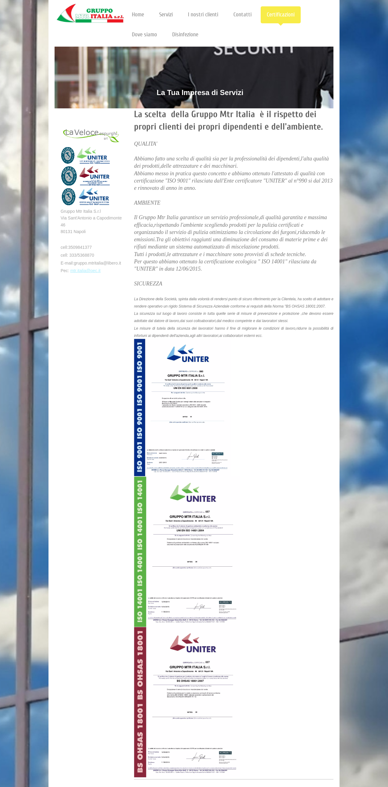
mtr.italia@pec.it (85, 270)
